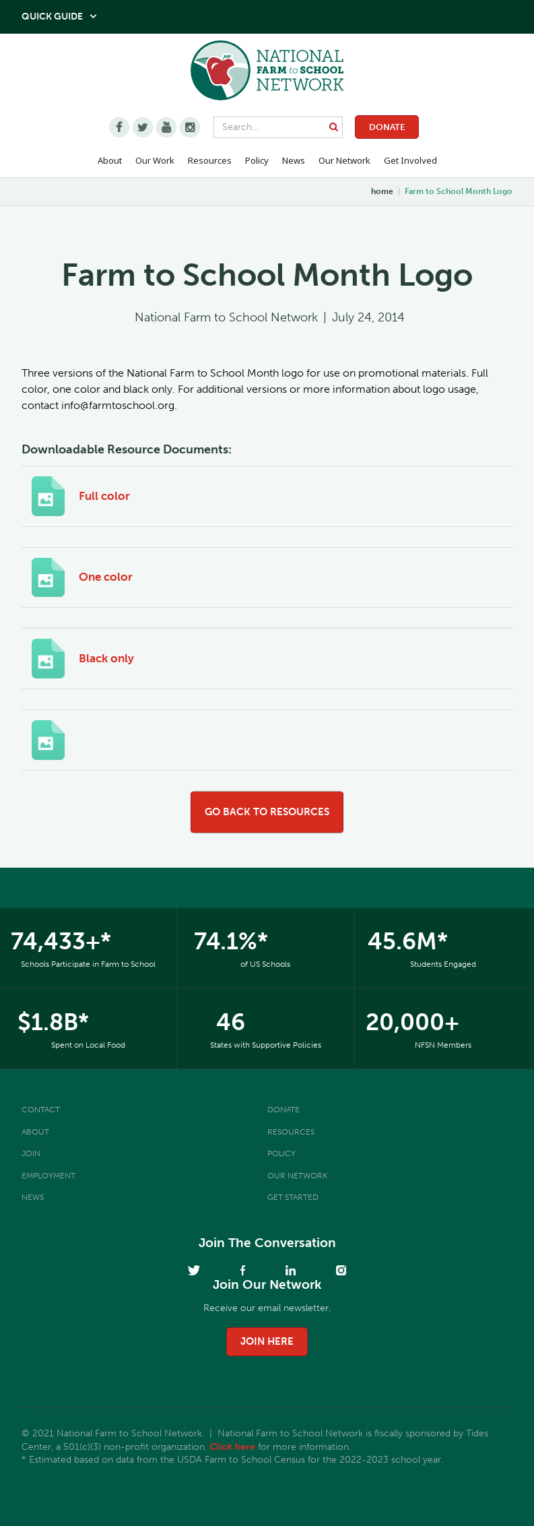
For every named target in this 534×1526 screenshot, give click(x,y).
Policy (281, 1153)
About (35, 1132)
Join (31, 1153)
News (33, 1197)
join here (267, 1341)
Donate (387, 127)
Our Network (344, 160)
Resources (210, 160)
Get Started (293, 1197)
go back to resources (267, 812)
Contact (41, 1109)
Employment (48, 1175)
